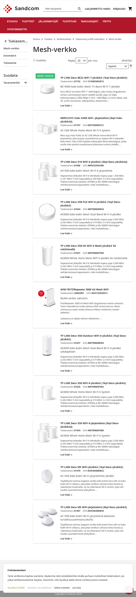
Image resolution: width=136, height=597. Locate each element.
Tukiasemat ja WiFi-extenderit (90, 39)
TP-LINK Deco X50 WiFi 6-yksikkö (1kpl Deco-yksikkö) (93, 383)
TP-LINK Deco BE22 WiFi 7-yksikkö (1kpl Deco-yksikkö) (93, 77)
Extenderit (10, 55)
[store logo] (21, 9)
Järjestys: (127, 60)
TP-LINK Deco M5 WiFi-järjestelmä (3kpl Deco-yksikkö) (93, 507)
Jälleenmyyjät (48, 21)
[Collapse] (6, 41)
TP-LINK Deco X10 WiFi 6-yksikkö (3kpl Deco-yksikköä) (93, 161)
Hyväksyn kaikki (16, 587)
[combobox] (62, 8)
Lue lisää (76, 587)
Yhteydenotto (17, 29)
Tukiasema (10, 63)
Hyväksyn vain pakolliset (39, 587)
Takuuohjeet (89, 21)
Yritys (107, 21)
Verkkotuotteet (64, 39)
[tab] (16, 76)
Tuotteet (28, 21)
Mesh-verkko (11, 48)
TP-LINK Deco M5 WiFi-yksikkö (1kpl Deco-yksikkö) (91, 467)
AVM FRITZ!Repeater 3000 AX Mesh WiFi (84, 289)
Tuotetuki (69, 21)
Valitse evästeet (62, 587)
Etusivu (12, 21)
